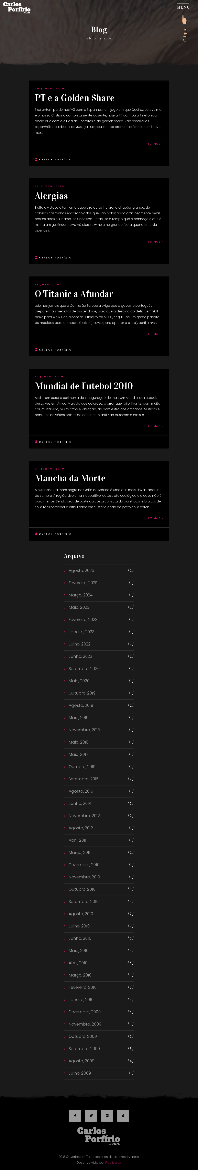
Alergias (51, 195)
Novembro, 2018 (84, 730)
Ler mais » (155, 143)
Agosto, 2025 (81, 570)
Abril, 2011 (77, 840)
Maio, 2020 (78, 681)
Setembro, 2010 (83, 901)
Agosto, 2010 (80, 914)
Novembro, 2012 (84, 816)
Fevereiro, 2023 (82, 619)
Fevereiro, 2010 (82, 987)
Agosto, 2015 (80, 791)
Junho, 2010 (79, 938)
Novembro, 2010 (84, 877)
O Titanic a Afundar (74, 293)
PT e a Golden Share (74, 97)
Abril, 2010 (77, 963)
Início (91, 38)
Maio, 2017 (78, 754)
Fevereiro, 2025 (83, 583)
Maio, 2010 (78, 950)
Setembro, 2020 (84, 668)
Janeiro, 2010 (81, 999)
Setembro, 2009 (84, 1048)
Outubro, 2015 (82, 767)
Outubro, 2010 (82, 889)
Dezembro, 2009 (84, 1012)
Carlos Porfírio (53, 159)
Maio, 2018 (78, 742)
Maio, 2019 (78, 717)
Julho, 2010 (79, 926)
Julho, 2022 (79, 644)
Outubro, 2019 (82, 693)
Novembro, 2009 (84, 1024)
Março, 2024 (80, 595)
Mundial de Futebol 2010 (84, 385)
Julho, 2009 (79, 1073)
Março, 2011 (79, 852)
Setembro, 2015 (83, 779)
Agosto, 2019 (80, 705)
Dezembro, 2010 (83, 865)
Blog (108, 38)
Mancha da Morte (70, 478)
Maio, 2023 (78, 607)
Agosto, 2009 (81, 1061)
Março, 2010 (79, 975)
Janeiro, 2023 (81, 632)
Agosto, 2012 (80, 828)
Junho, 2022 (80, 656)
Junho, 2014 (79, 803)
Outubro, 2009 (82, 1036)
